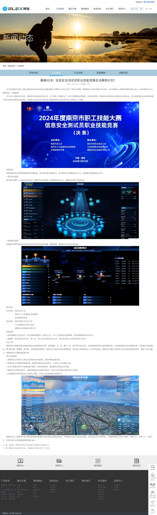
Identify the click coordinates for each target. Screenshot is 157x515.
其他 (18, 496)
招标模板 (101, 73)
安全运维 (101, 492)
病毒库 (116, 489)
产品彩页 (117, 485)
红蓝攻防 (101, 489)
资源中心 (122, 9)
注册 (146, 8)
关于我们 (110, 9)
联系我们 (86, 481)
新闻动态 (97, 9)
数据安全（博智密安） (8, 494)
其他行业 (36, 496)
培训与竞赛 (102, 487)
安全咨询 (101, 499)
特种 (18, 485)
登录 (150, 8)
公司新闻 (20, 66)
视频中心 (20, 466)
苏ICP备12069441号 (15, 513)
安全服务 (102, 481)
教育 (18, 492)
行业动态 (78, 73)
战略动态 (123, 73)
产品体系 (60, 9)
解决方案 (72, 9)
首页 (48, 9)
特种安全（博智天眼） (8, 499)
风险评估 (101, 485)
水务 (34, 494)
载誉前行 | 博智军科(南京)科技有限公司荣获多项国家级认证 (29, 445)
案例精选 (85, 9)
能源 (18, 487)
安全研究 (101, 496)
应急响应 (101, 494)
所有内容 (33, 73)
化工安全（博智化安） (8, 496)
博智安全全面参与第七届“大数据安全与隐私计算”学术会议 (29, 448)
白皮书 (116, 487)
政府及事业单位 (22, 489)
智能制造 (20, 494)
